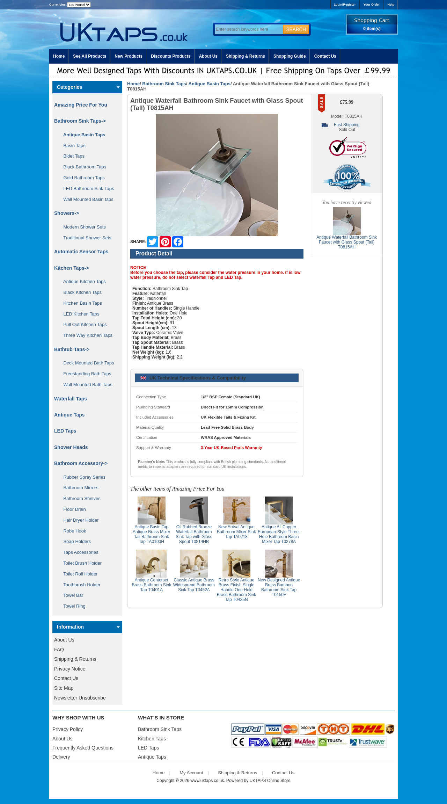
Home (59, 56)
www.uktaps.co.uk (207, 780)
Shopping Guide (289, 56)
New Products (128, 56)
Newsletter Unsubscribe (80, 698)
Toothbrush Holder (79, 584)
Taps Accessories (78, 552)
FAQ (59, 649)
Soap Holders (74, 541)
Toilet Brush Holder (80, 563)
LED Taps (65, 431)
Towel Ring (72, 606)
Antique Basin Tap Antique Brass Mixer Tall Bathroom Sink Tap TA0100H (151, 534)
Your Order (372, 4)
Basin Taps (72, 145)
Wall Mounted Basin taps (85, 199)
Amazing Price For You (80, 105)
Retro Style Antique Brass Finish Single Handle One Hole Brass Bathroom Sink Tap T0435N (236, 590)
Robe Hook (72, 531)
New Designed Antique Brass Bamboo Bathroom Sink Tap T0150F (279, 587)
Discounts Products (170, 56)
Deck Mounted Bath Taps (86, 362)
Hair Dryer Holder (78, 520)
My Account (191, 772)
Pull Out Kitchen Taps (82, 324)
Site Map (63, 688)
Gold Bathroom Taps (81, 177)
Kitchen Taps (152, 738)
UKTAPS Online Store (270, 780)
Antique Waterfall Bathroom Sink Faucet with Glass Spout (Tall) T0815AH (346, 242)
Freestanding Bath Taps (84, 373)
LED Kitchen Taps (79, 314)
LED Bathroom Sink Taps (86, 188)
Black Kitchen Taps (80, 292)
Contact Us (325, 56)
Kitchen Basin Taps (80, 303)
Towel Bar (70, 595)
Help (390, 4)
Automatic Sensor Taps (81, 251)
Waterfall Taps (70, 398)
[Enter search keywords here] (248, 29)
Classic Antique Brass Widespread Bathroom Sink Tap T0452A (194, 585)
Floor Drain (72, 509)
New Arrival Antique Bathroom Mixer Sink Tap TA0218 (236, 531)
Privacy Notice (69, 669)
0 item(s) (371, 28)
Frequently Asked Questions (82, 748)
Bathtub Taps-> (71, 349)
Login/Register (345, 4)
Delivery (61, 757)
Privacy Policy (67, 729)
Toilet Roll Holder (77, 574)
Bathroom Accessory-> (81, 463)
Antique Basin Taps (209, 83)
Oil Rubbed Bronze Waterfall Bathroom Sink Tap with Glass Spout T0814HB (194, 534)
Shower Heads (71, 447)
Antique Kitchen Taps (82, 281)
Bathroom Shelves (79, 498)
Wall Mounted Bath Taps (85, 384)
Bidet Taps (71, 156)
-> (80, 121)
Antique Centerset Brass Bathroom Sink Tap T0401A (151, 585)
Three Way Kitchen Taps (85, 335)
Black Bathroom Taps (82, 166)
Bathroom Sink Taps (164, 83)
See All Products (89, 56)
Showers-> (66, 213)
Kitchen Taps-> (71, 268)
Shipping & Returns (245, 56)
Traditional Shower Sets (84, 237)
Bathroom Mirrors (78, 487)
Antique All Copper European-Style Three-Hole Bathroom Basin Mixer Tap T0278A (279, 534)
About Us (208, 56)
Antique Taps (69, 415)
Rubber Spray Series (81, 477)
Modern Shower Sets (82, 227)
